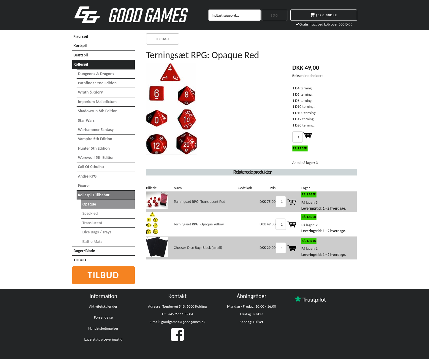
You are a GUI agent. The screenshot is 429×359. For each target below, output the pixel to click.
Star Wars (86, 120)
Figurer (84, 185)
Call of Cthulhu (91, 166)
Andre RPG (87, 176)
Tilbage (162, 39)
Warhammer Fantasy (96, 129)
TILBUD (80, 259)
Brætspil (81, 55)
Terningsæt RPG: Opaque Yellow (199, 224)
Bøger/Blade (84, 250)
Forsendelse (103, 317)
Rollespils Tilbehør (94, 194)
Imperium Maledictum (97, 101)
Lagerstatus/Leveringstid (103, 339)
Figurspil (81, 36)
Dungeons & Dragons (96, 73)
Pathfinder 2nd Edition (97, 83)
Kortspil (80, 45)
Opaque (89, 204)
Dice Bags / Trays (97, 232)
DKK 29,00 (267, 247)
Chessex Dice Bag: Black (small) (198, 247)
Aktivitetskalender (103, 306)
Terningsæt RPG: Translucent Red (199, 201)
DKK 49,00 (267, 224)
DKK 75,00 (267, 201)
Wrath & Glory (90, 92)
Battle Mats (92, 241)
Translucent (92, 222)
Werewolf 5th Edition (96, 157)
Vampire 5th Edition (95, 138)
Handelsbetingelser (103, 328)
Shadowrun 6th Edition (98, 110)
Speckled (90, 213)
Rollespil (81, 64)
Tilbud (103, 275)
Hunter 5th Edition (94, 148)
